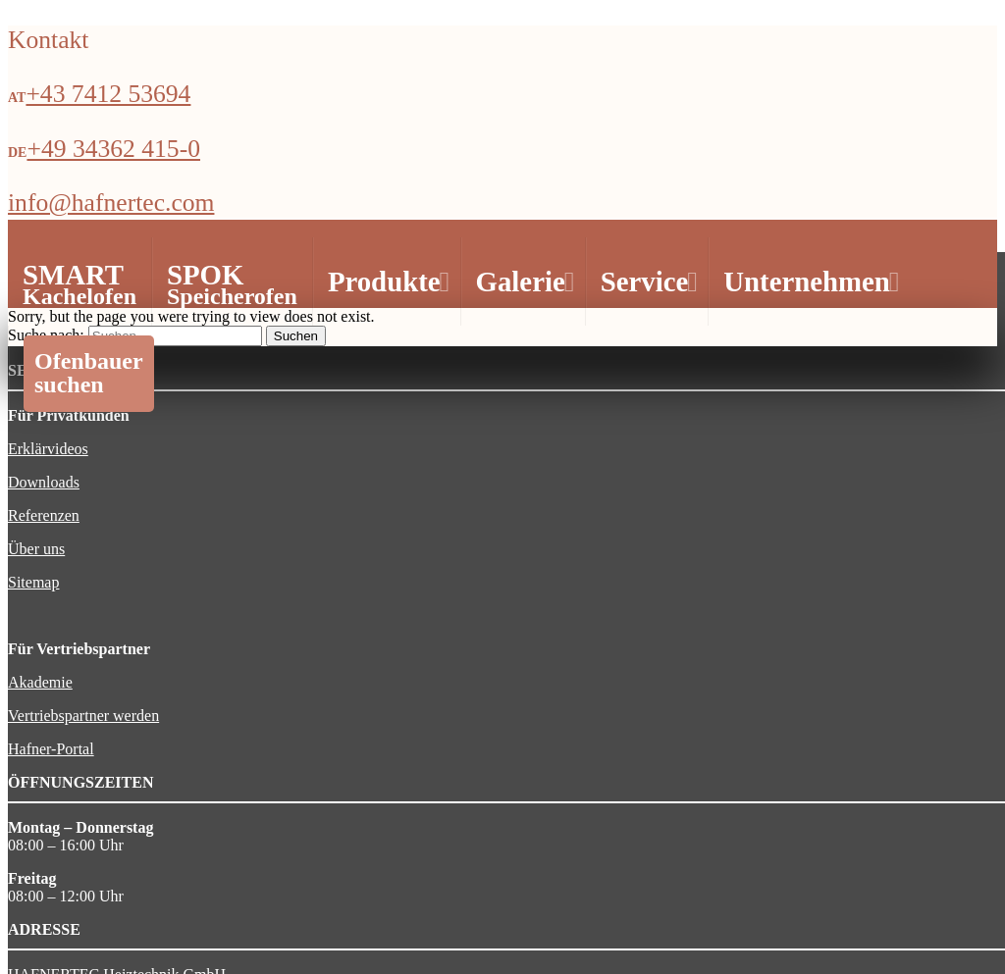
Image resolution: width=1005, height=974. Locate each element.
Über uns (36, 548)
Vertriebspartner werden (83, 715)
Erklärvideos (48, 448)
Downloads (43, 482)
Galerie (522, 281)
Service (647, 281)
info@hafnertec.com (111, 202)
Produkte (386, 281)
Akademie (40, 682)
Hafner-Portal (51, 749)
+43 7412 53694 (108, 93)
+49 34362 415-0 (113, 148)
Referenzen (43, 515)
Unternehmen (808, 281)
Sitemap (33, 582)
